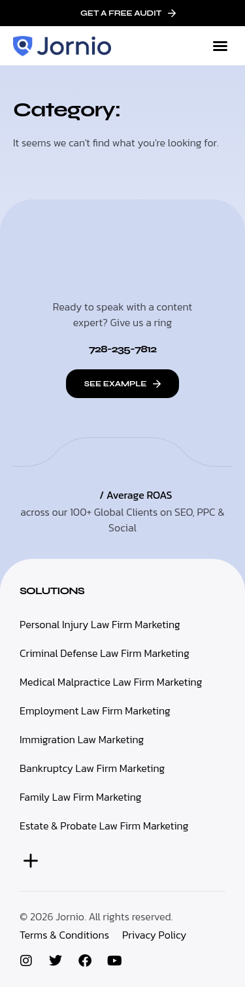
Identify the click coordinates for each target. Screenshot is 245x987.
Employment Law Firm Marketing (95, 710)
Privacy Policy (154, 934)
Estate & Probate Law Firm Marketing (104, 825)
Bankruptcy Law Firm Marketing (92, 768)
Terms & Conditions (64, 934)
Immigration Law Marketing (82, 739)
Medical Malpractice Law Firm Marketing (111, 682)
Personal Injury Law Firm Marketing (100, 624)
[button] (220, 46)
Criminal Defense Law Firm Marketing (104, 653)
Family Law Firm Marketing (81, 797)
